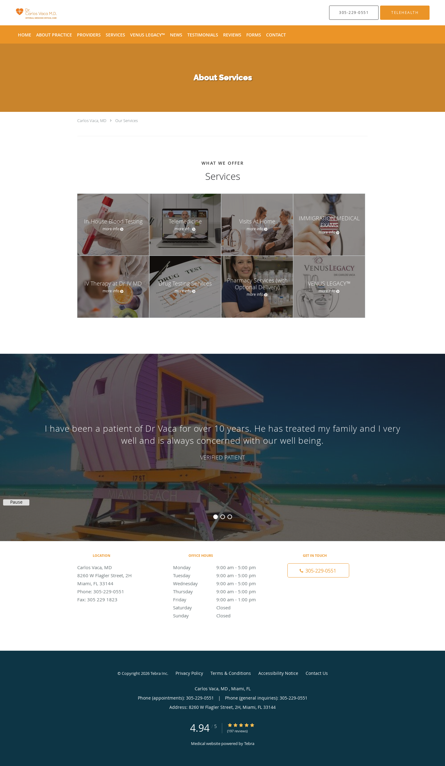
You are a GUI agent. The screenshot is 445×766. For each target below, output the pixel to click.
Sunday (221, 616)
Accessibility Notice (278, 673)
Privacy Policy (189, 673)
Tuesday (221, 575)
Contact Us (317, 673)
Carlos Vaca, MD (92, 120)
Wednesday (221, 583)
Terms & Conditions (230, 673)
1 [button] (215, 516)
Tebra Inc (158, 673)
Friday (221, 599)
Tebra (249, 743)
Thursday (221, 591)
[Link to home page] (27, 12)
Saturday (221, 607)
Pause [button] (16, 502)
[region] (222, 441)
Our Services (126, 120)
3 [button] (229, 516)
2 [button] (222, 516)
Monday (221, 567)
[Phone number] (318, 570)
